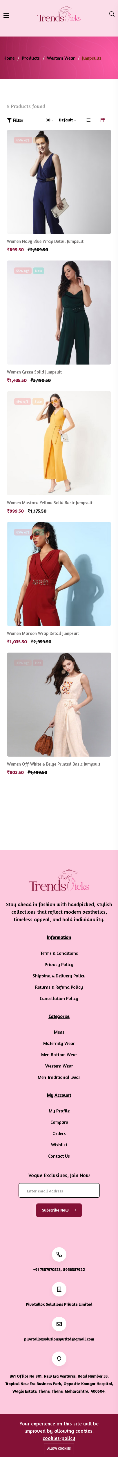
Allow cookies (59, 1449)
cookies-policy (59, 1438)
